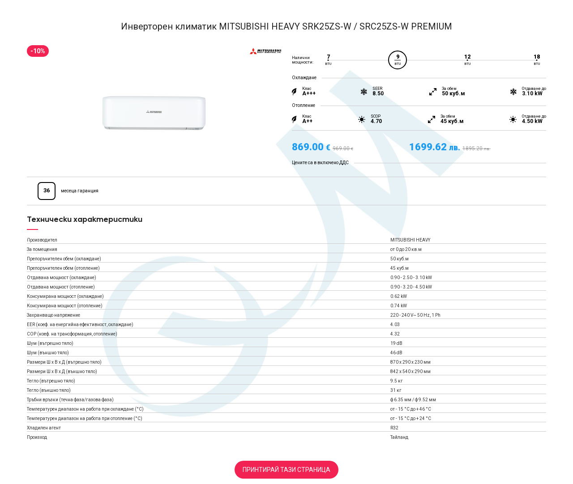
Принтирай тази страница (286, 469)
